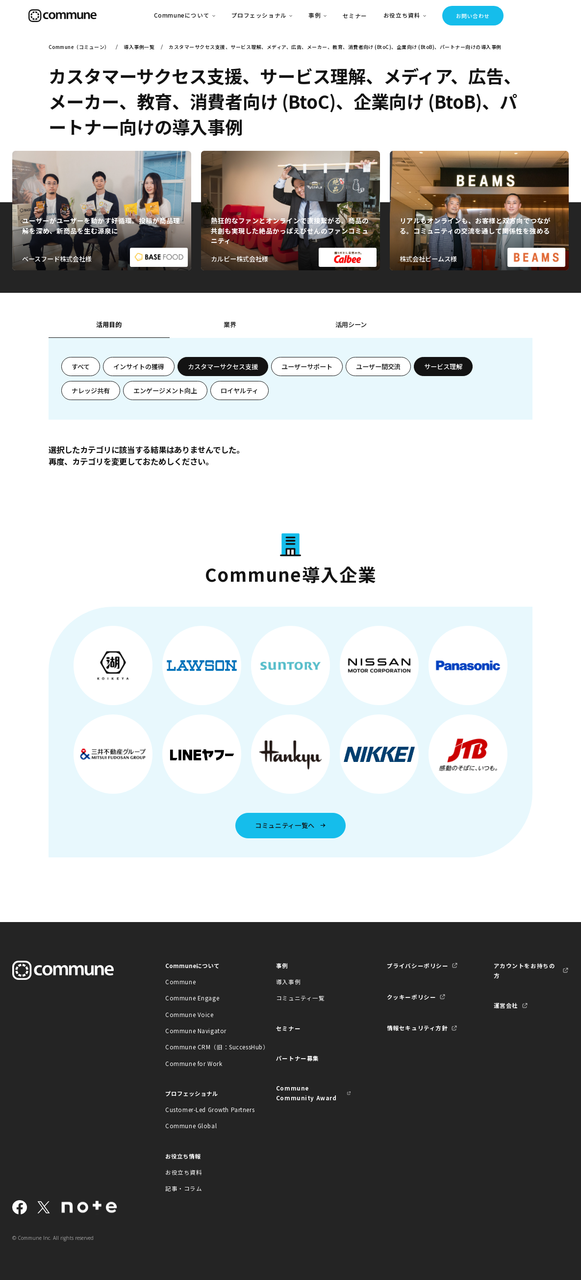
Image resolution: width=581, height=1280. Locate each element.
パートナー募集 (297, 1058)
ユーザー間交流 (378, 366)
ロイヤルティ (239, 390)
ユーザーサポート (306, 366)
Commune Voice (189, 1015)
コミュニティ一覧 (300, 998)
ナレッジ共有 (91, 390)
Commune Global (191, 1126)
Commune (180, 982)
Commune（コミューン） (79, 47)
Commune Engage (192, 998)
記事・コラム (183, 1188)
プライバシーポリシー (418, 966)
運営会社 (506, 1005)
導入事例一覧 (139, 47)
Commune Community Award (306, 1093)
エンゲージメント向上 (165, 390)
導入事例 (288, 982)
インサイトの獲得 (138, 366)
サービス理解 (443, 366)
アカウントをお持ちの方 (525, 970)
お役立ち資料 (183, 1172)
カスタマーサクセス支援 (223, 366)
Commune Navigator (196, 1031)
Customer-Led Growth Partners (202, 1110)
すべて (81, 366)
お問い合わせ (473, 16)
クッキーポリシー (411, 997)
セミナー (355, 16)
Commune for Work (193, 1063)
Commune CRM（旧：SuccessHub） (202, 1047)
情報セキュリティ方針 (417, 1028)
